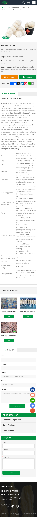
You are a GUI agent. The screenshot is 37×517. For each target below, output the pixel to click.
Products (24, 7)
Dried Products (9, 425)
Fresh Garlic (17, 10)
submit (11, 473)
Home (16, 7)
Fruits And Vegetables (12, 420)
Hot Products (6, 10)
